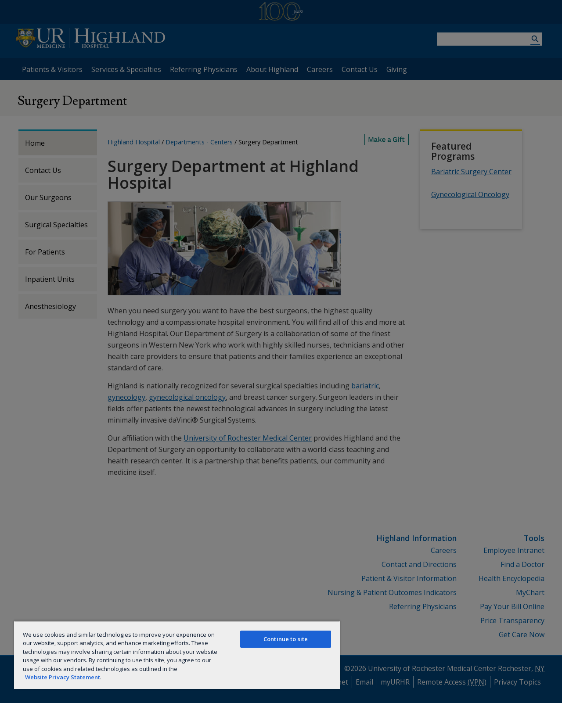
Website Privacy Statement (62, 677)
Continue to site (285, 639)
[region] (177, 655)
